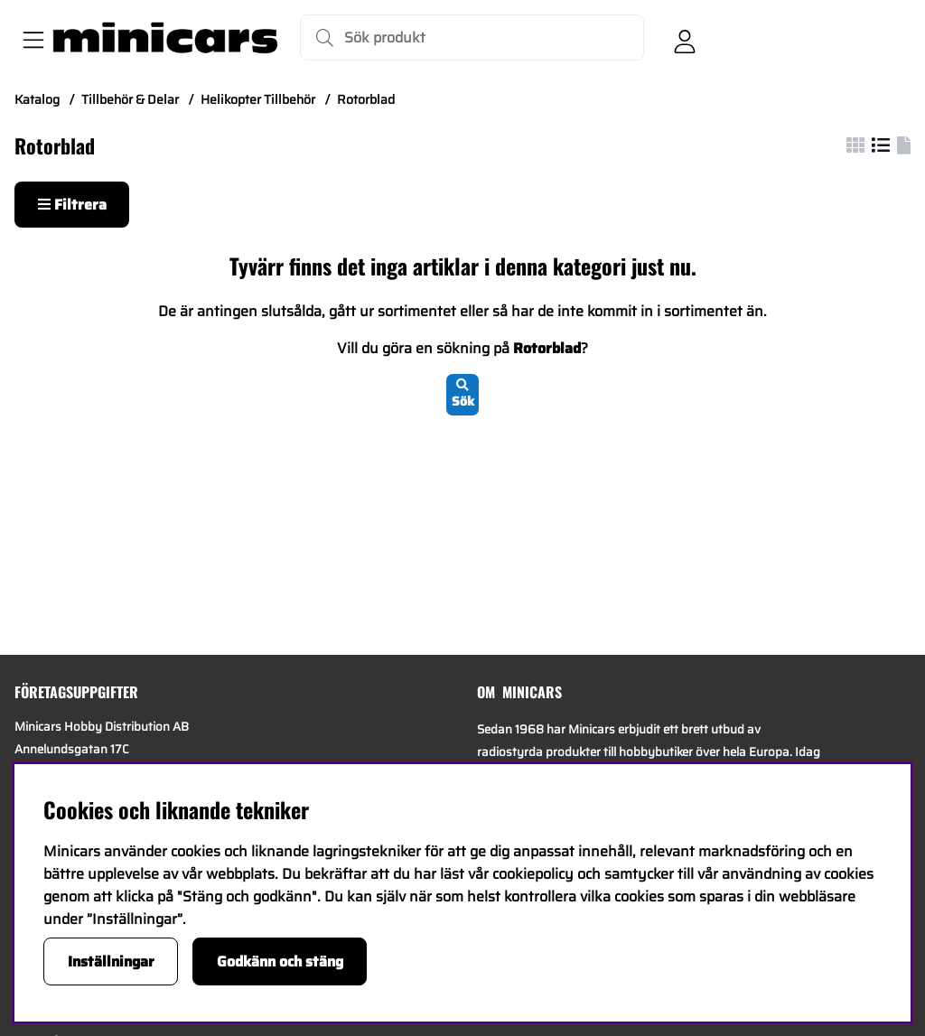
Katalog (37, 99)
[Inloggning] (685, 38)
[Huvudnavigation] (29, 38)
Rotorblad (366, 99)
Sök (463, 394)
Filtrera (72, 204)
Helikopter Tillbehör (258, 99)
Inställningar (111, 961)
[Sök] (472, 37)
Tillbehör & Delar (130, 99)
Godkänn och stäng (280, 961)
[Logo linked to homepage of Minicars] (165, 38)
